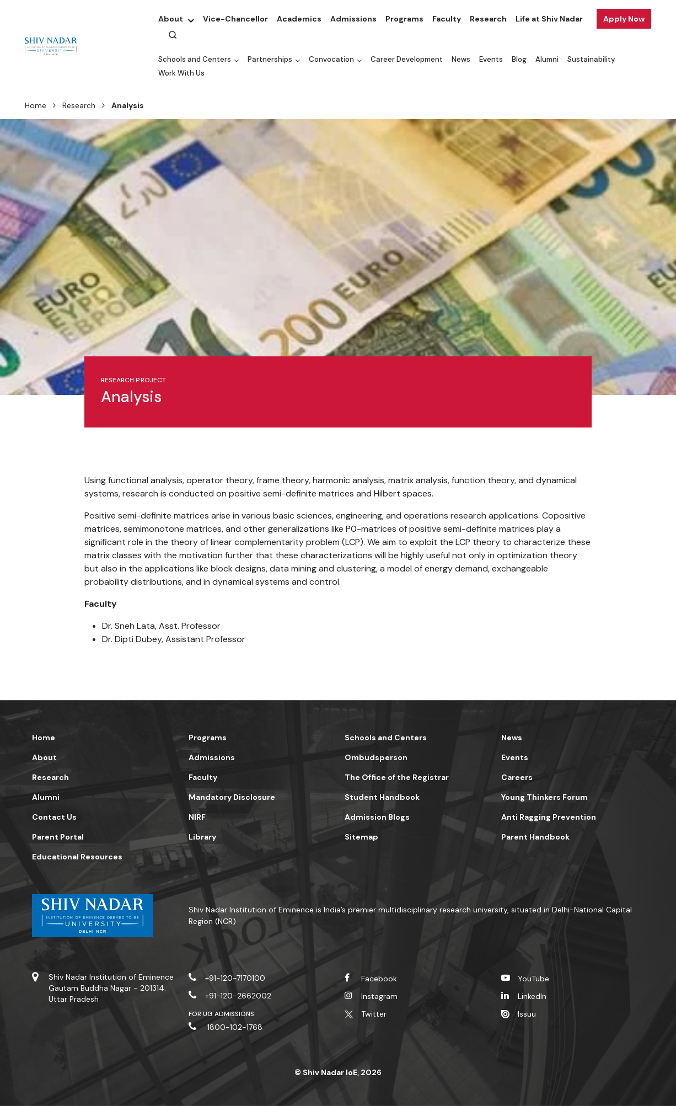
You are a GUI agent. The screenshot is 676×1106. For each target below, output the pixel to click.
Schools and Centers (194, 59)
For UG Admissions (222, 1013)
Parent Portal (58, 837)
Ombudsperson (376, 757)
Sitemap (361, 837)
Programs (404, 19)
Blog (519, 59)
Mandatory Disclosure (232, 797)
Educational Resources (77, 857)
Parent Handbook (535, 837)
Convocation (331, 59)
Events (491, 59)
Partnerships (270, 59)
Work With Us (181, 73)
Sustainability (591, 59)
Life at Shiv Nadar (549, 19)
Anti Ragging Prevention (548, 817)
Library (202, 837)
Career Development (407, 59)
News (461, 59)
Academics (299, 19)
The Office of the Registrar (397, 777)
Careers (517, 777)
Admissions (353, 19)
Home (35, 105)
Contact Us (54, 817)
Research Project (133, 380)
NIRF (197, 817)
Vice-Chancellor (235, 19)
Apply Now (624, 19)
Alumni (547, 59)
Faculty (446, 19)
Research (488, 19)
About (170, 19)
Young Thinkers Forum (544, 797)
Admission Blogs (377, 817)
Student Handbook (382, 797)
